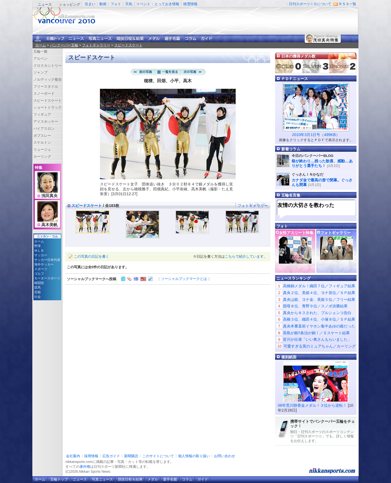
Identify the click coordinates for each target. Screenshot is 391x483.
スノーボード (44, 93)
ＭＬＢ (39, 250)
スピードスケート (128, 45)
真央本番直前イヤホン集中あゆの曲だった (319, 326)
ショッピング (69, 4)
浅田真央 (49, 196)
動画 (102, 4)
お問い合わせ (224, 456)
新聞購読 (131, 456)
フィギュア (42, 114)
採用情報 (91, 456)
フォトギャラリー (96, 45)
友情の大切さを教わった (306, 205)
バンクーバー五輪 (64, 45)
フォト (116, 4)
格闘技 (39, 283)
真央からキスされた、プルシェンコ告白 (317, 313)
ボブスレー (42, 136)
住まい (90, 4)
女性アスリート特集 (296, 233)
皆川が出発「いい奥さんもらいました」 (317, 339)
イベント (143, 4)
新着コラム (290, 149)
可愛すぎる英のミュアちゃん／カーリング (319, 346)
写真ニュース (100, 38)
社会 (37, 297)
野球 (37, 246)
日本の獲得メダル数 (298, 56)
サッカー (40, 255)
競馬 (37, 287)
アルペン (40, 58)
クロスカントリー (47, 66)
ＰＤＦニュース (294, 79)
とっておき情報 (166, 4)
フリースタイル (45, 86)
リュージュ (42, 149)
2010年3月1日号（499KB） (315, 134)
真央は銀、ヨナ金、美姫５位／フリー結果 (319, 299)
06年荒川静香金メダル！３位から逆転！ (312, 405)
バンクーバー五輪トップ (55, 38)
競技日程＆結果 (130, 38)
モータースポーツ (47, 278)
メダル (154, 38)
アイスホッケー (45, 121)
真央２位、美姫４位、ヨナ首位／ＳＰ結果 (319, 293)
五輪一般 (40, 51)
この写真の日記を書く (91, 256)
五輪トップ (59, 479)
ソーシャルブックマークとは (184, 279)
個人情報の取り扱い (194, 456)
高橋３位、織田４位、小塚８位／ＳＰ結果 (319, 319)
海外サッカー (44, 264)
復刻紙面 (289, 357)
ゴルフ (39, 274)
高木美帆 (49, 225)
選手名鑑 (172, 38)
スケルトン (42, 142)
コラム (190, 38)
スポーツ (40, 269)
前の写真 (142, 72)
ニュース (45, 4)
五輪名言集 (290, 195)
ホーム (40, 45)
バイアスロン (44, 129)
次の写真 (193, 72)
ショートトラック (47, 107)
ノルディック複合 (47, 79)
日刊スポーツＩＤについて (310, 4)
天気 (128, 4)
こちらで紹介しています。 (246, 256)
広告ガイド (111, 456)
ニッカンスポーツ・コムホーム (38, 38)
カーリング (42, 156)
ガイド (206, 38)
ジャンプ (40, 72)
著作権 (85, 467)
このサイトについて (158, 456)
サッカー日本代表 (47, 260)
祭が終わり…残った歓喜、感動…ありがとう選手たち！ (322, 163)
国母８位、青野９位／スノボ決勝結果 (315, 306)
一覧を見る (168, 72)
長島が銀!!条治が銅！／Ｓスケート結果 (316, 333)
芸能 (37, 292)
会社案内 (73, 456)
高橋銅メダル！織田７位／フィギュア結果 (319, 286)
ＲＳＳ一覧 (347, 4)
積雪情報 (190, 4)
